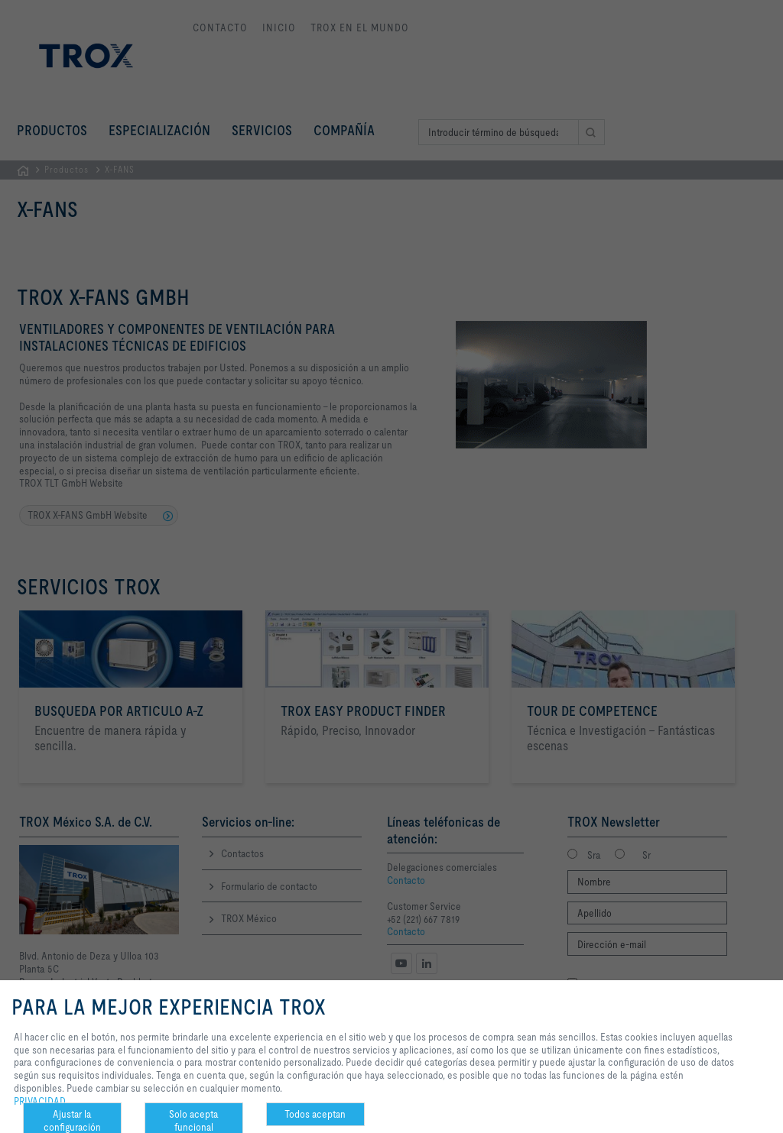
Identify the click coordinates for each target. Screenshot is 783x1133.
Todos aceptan (315, 1114)
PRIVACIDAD (40, 1101)
